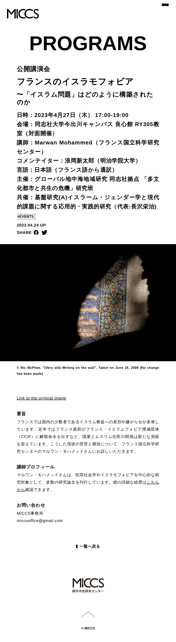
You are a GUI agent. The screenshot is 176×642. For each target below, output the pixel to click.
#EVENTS (25, 217)
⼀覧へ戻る (90, 546)
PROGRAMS (88, 43)
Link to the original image (41, 398)
